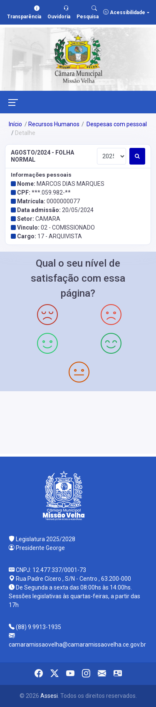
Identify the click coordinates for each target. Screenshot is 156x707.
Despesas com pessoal (116, 124)
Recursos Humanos (53, 124)
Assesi (49, 695)
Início (15, 124)
